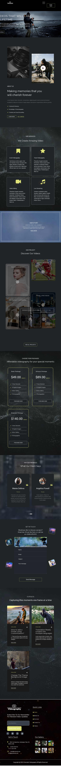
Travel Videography (39, 158)
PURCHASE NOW (18, 401)
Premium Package (17, 413)
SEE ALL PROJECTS (30, 345)
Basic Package (16, 372)
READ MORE (34, 231)
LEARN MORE (12, 116)
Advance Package (41, 372)
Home (35, 712)
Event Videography (15, 158)
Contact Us (37, 723)
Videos (36, 726)
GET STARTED (21, 116)
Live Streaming (38, 188)
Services (36, 719)
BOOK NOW (51, 5)
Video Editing (13, 188)
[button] (29, 514)
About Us (36, 716)
